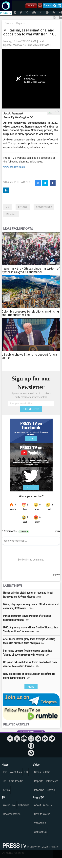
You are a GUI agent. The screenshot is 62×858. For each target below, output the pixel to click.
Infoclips (39, 790)
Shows (51, 790)
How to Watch (42, 814)
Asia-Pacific (16, 781)
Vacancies (40, 823)
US (7, 206)
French (47, 5)
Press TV (38, 797)
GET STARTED (31, 409)
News (8, 23)
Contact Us (40, 831)
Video (36, 764)
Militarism (11, 214)
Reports (20, 23)
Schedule (23, 805)
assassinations (44, 206)
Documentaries (12, 814)
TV (3, 797)
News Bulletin (42, 772)
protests (22, 206)
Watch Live (9, 805)
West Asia (16, 772)
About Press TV (43, 805)
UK (4, 781)
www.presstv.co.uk (14, 166)
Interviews (52, 781)
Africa (6, 790)
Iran (5, 772)
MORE (31, 686)
